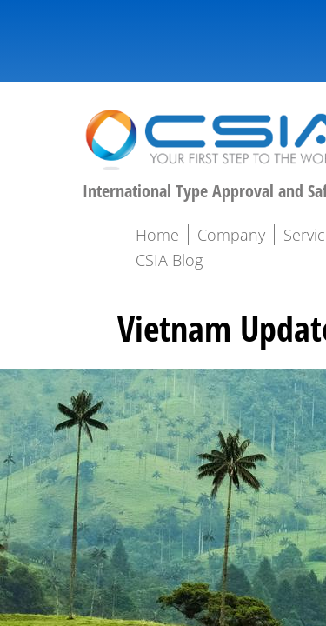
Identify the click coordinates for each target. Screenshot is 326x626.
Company (231, 234)
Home (157, 234)
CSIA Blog (169, 260)
